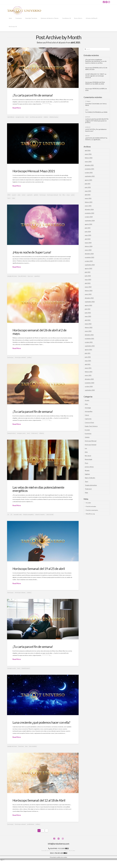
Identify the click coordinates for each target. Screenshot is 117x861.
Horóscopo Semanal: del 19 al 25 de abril (39, 568)
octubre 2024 (89, 217)
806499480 (53, 848)
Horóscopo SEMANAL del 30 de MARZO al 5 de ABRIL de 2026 (95, 83)
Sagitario (87, 474)
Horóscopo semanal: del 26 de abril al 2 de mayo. (40, 331)
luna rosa (30, 276)
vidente (46, 117)
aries (19, 195)
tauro (9, 198)
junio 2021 (88, 357)
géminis (36, 195)
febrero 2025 (88, 202)
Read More (17, 108)
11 (8, 514)
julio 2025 (87, 183)
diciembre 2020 (89, 379)
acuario (14, 195)
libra (64, 195)
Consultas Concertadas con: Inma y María (96, 104)
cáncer (23, 195)
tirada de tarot (26, 668)
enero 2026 (88, 161)
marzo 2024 (88, 242)
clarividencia (11, 117)
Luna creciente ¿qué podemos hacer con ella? (41, 722)
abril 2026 (87, 150)
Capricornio (88, 419)
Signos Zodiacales (90, 478)
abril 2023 (87, 283)
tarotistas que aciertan (36, 117)
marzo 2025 (88, 198)
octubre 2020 (89, 386)
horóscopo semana (20, 592)
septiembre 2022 (90, 301)
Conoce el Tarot (89, 422)
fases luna (21, 746)
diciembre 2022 (89, 298)
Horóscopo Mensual (90, 441)
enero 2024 (88, 250)
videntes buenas (53, 117)
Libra (86, 452)
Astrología (88, 408)
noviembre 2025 (89, 169)
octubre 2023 (89, 261)
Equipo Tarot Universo (91, 426)
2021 (9, 195)
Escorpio (87, 430)
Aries (86, 404)
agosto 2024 (88, 224)
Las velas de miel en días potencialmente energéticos (38, 489)
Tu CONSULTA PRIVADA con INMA (96, 112)
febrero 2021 (88, 371)
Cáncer (87, 415)
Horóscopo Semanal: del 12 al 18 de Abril (39, 800)
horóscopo (43, 195)
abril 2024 (87, 239)
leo (60, 195)
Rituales (87, 470)
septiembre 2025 (90, 176)
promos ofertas (89, 467)
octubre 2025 (89, 172)
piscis (72, 195)
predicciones (30, 824)
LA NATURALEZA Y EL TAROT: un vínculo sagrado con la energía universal (95, 75)
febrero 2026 (88, 158)
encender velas (18, 514)
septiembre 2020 (90, 390)
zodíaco (29, 357)
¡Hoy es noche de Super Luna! (32, 252)
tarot (27, 117)
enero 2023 (88, 294)
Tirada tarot (88, 489)
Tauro (86, 481)
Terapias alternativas (91, 485)
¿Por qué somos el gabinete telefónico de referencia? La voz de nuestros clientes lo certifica (95, 61)
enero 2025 (88, 206)
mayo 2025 (88, 191)
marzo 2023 (88, 287)
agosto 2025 (88, 180)
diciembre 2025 (89, 165)
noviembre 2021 (89, 338)
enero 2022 (88, 331)
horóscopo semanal (20, 357)
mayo (68, 195)
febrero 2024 (88, 246)
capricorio (29, 195)
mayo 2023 (88, 279)
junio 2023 (88, 276)
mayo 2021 (88, 360)
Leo (86, 448)
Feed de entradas (91, 506)
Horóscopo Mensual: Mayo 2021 (34, 171)
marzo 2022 (88, 324)
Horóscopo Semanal (90, 444)
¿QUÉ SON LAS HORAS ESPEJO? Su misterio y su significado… (96, 138)
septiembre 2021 (90, 346)
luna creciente (32, 746)
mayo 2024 (88, 235)
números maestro (40, 514)
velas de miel (49, 514)
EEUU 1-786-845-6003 (57, 853)
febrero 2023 (88, 290)
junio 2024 (88, 231)
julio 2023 (87, 272)
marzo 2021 (88, 368)
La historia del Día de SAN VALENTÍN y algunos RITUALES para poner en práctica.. (96, 120)
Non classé (88, 455)
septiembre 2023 (90, 265)
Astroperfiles (88, 411)
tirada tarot (34, 433)
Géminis (87, 437)
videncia (41, 433)
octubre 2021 (89, 342)
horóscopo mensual (52, 195)
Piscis (86, 463)
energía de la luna (12, 276)
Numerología (88, 459)
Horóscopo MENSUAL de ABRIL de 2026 (96, 89)
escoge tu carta (20, 117)
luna (26, 746)
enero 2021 (88, 375)
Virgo (86, 492)
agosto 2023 (88, 268)
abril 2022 (87, 320)
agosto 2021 (88, 349)
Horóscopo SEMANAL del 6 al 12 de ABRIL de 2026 (96, 68)
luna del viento (22, 276)
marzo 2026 (88, 154)
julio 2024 (87, 228)
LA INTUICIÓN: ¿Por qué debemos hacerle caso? (96, 130)
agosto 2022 (88, 305)
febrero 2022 (88, 327)
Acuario (87, 400)
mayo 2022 (88, 316)
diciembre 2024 (89, 209)
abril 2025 (87, 194)
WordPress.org (90, 514)
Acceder (88, 502)
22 (11, 514)
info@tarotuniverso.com (58, 843)
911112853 (61, 848)
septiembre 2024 (90, 220)
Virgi (88, 101)
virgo (13, 198)
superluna (37, 276)
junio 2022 (88, 312)
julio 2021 (87, 353)
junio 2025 (88, 187)
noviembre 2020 (89, 383)
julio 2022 (87, 309)
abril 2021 (87, 364)
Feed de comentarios (92, 510)
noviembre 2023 (89, 257)
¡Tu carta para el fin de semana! (33, 95)
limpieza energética (28, 514)
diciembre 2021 (89, 335)
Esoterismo (88, 433)
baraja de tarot (12, 433)
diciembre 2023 (89, 253)
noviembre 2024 (89, 213)
